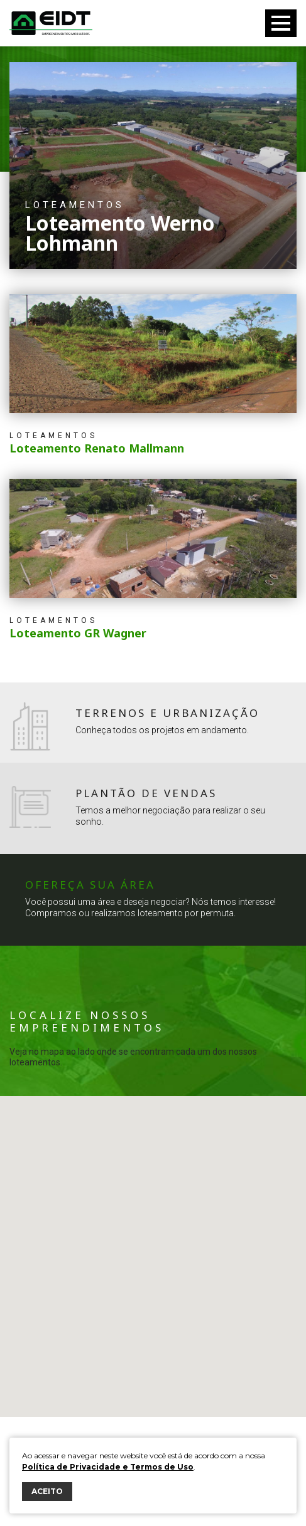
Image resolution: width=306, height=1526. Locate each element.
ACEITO (47, 1491)
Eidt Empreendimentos (50, 23)
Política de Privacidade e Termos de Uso (108, 1466)
